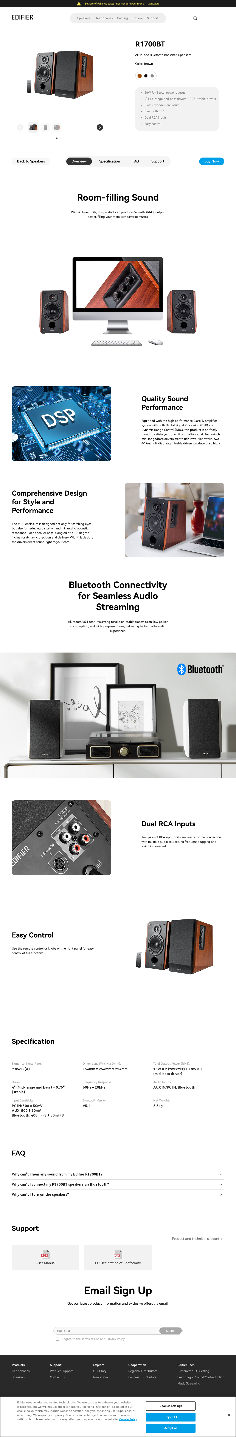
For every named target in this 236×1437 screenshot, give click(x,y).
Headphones (104, 18)
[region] (118, 1416)
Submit (170, 1330)
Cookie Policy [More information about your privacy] (128, 1419)
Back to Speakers (31, 161)
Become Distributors (142, 1377)
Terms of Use (90, 1339)
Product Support (61, 1371)
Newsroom (100, 1377)
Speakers (83, 18)
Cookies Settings (171, 1406)
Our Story (99, 1371)
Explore (137, 18)
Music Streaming (188, 1383)
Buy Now (211, 161)
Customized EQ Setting (193, 1371)
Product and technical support (195, 1239)
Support (152, 18)
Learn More (153, 3)
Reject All (171, 1417)
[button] (20, 127)
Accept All (170, 1428)
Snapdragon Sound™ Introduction (200, 1377)
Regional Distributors (142, 1371)
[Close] (229, 1415)
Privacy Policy (115, 1339)
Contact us (57, 1377)
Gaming (122, 18)
